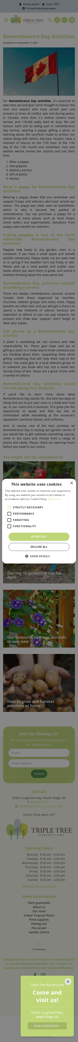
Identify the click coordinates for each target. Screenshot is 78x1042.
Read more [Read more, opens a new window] (54, 499)
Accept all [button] (39, 536)
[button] (39, 556)
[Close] (68, 981)
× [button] (71, 483)
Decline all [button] (39, 547)
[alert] (39, 521)
